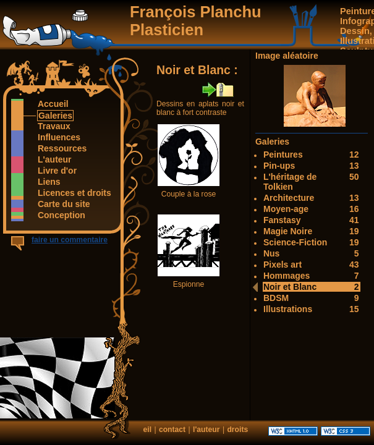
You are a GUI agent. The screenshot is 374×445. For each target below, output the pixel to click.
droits (237, 429)
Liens (48, 182)
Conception (61, 215)
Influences (58, 137)
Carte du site (63, 204)
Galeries (54, 115)
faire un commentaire (70, 239)
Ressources (62, 148)
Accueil (53, 104)
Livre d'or (57, 171)
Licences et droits (74, 193)
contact (172, 429)
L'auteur (54, 159)
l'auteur (206, 429)
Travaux (53, 126)
